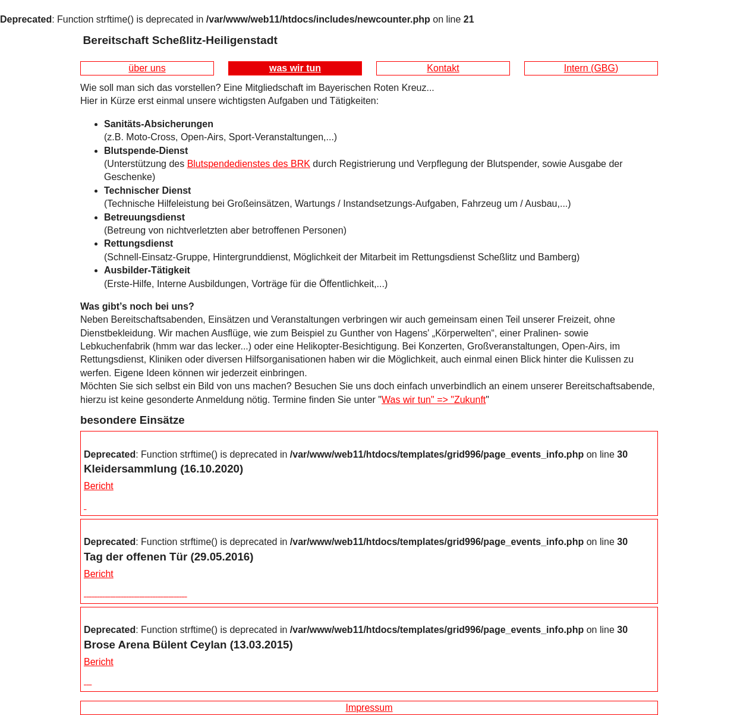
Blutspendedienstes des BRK (248, 164)
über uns (146, 68)
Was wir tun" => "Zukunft (434, 400)
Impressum (368, 708)
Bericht (99, 486)
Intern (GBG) (591, 68)
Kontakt (443, 68)
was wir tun (295, 68)
